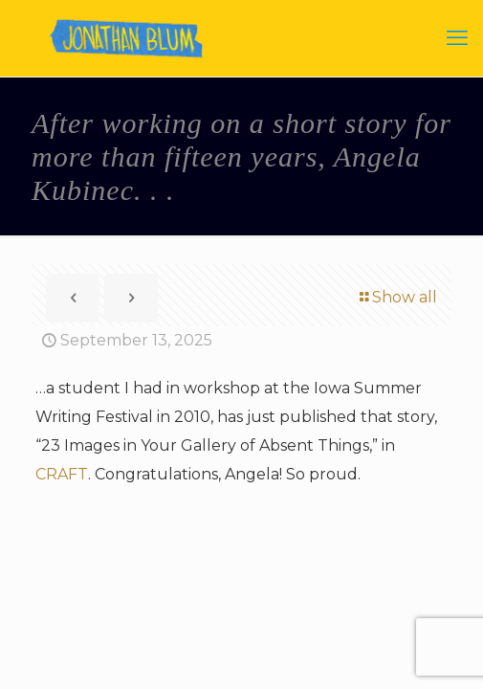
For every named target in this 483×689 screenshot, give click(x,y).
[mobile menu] (457, 38)
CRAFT (61, 474)
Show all (397, 297)
